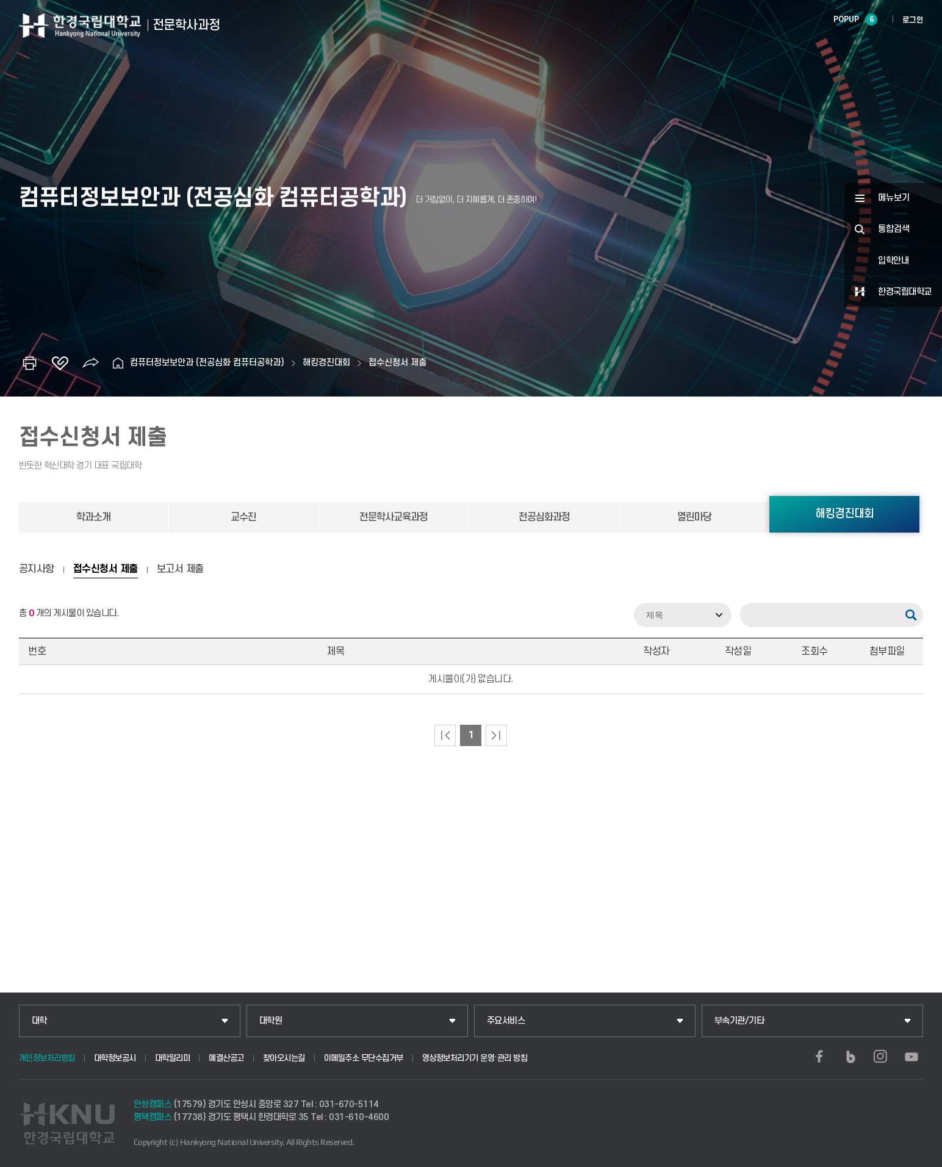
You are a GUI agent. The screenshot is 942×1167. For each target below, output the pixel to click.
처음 (445, 735)
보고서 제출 (180, 569)
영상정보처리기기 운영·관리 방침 (475, 1058)
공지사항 (36, 569)
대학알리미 (172, 1058)
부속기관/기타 (739, 1021)
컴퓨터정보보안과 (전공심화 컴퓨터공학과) (207, 362)
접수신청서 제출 (397, 362)
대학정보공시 (115, 1058)
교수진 (243, 517)
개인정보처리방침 (47, 1058)
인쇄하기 (29, 363)
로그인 (913, 20)
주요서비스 (506, 1021)
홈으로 (118, 363)
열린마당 (694, 517)
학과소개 (93, 517)
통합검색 (894, 229)
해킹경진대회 (326, 362)
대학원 (270, 1021)
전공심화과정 (544, 517)
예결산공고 (226, 1058)
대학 (39, 1021)
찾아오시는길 (284, 1058)
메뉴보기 (894, 198)
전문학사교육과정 (393, 517)
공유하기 (90, 363)
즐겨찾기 (60, 363)
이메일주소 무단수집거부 (363, 1058)
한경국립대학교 (905, 292)
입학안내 (893, 261)
